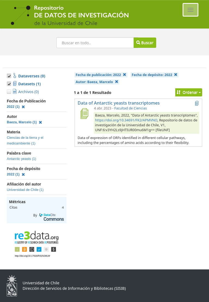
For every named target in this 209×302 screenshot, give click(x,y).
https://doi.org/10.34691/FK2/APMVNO (126, 120)
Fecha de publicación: (101, 75)
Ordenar (189, 92)
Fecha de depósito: (154, 75)
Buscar (144, 42)
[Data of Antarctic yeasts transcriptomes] (84, 113)
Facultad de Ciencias (130, 108)
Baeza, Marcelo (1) (24, 122)
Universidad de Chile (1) (25, 190)
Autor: (97, 82)
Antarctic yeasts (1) (21, 159)
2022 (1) (16, 107)
